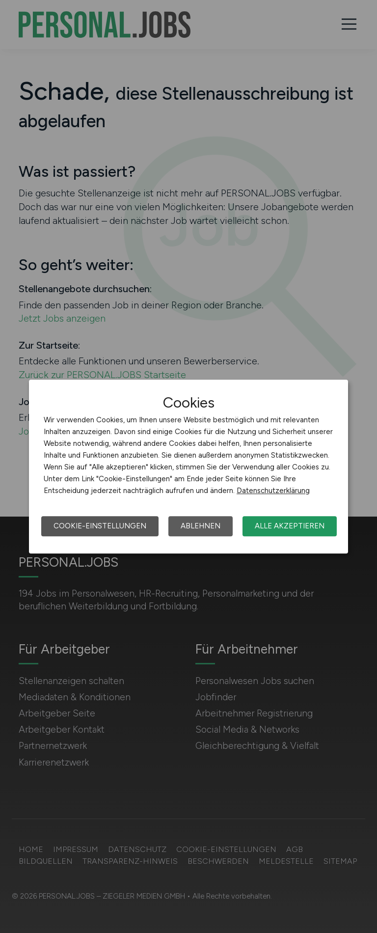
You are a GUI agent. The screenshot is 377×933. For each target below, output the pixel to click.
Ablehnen (200, 525)
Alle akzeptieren (289, 525)
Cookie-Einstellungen (100, 525)
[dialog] (188, 466)
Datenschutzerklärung (273, 490)
